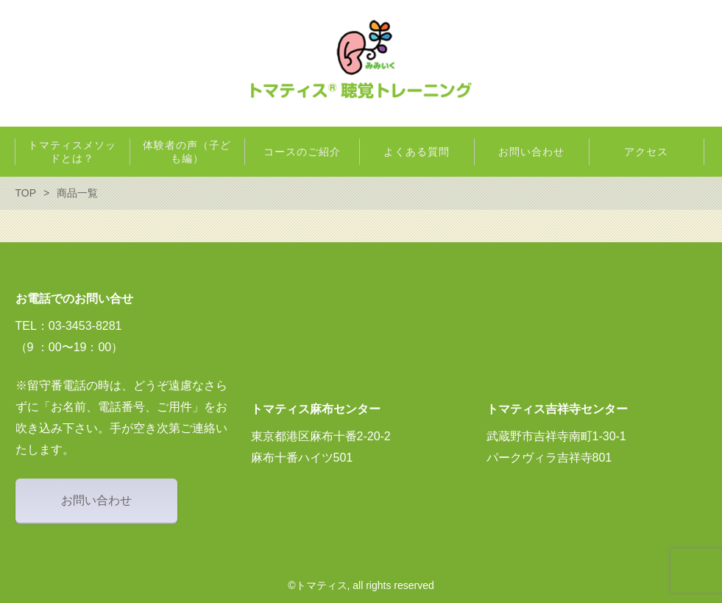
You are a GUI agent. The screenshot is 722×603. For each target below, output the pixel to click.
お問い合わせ (96, 500)
